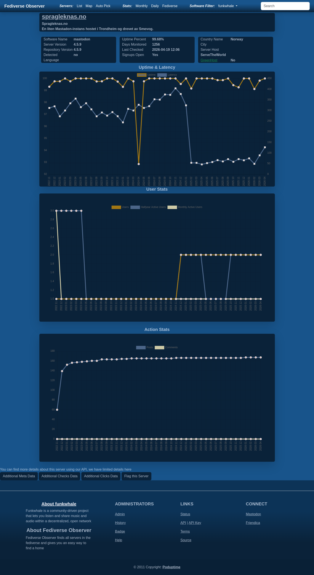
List (79, 6)
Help (118, 540)
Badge (120, 531)
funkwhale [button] (226, 6)
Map (89, 6)
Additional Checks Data (59, 476)
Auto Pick (103, 6)
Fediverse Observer (24, 6)
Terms (185, 531)
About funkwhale (59, 504)
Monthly (142, 6)
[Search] (285, 6)
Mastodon (253, 514)
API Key (195, 523)
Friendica (253, 523)
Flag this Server (136, 476)
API (183, 523)
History (120, 523)
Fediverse (170, 6)
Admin (120, 514)
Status (185, 514)
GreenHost (209, 60)
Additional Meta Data (19, 476)
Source (185, 540)
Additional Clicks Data (101, 476)
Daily (155, 6)
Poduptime (171, 567)
